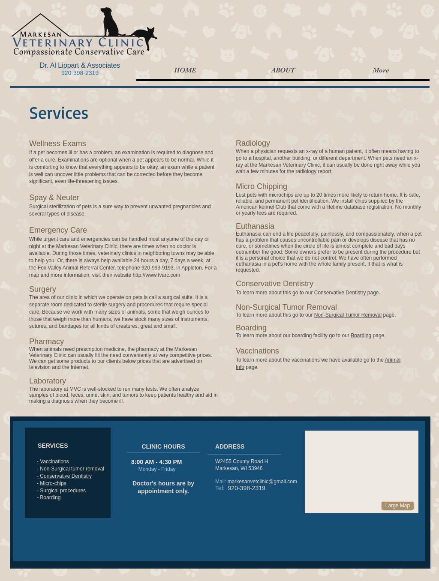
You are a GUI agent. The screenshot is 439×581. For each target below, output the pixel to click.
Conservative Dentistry (340, 293)
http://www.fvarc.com (156, 275)
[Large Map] (398, 506)
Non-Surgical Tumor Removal (348, 315)
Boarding (361, 335)
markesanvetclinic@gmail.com (262, 482)
